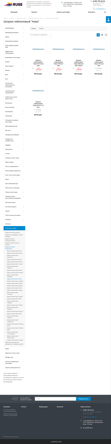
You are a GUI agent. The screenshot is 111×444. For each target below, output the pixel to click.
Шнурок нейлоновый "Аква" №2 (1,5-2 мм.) (38, 104)
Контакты (91, 12)
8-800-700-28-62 (99, 1)
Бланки (7, 61)
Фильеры (8, 224)
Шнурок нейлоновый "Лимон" (15, 283)
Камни (7, 37)
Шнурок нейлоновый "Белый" (15, 285)
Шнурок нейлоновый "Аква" (14, 279)
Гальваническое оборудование (10, 91)
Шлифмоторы (9, 357)
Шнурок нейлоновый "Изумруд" (12, 275)
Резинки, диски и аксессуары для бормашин (13, 197)
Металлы (8, 130)
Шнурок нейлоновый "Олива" (15, 305)
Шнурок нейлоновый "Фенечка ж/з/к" (15, 324)
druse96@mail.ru (88, 428)
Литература (8, 116)
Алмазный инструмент (11, 41)
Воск (6, 79)
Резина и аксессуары (11, 192)
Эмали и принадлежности (12, 367)
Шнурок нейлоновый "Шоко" (14, 259)
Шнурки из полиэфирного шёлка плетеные (14, 235)
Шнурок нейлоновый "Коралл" (15, 272)
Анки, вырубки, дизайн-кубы (12, 46)
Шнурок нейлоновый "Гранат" (15, 253)
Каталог (35, 12)
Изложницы (8, 103)
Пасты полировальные (11, 166)
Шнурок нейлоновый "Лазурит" (12, 316)
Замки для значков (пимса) (12, 232)
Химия (7, 348)
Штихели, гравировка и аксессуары (12, 362)
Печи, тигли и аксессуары (12, 175)
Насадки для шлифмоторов (9, 139)
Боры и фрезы (9, 66)
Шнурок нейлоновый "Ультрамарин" (12, 332)
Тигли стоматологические (12, 215)
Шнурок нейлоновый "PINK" (14, 298)
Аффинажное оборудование (9, 52)
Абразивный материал (11, 32)
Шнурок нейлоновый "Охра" (14, 288)
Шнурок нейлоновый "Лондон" (15, 340)
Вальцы (7, 70)
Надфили (8, 145)
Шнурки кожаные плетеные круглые (10, 239)
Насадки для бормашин (12, 134)
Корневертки (9, 111)
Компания (14, 12)
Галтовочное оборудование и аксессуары (10, 84)
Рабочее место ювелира (12, 188)
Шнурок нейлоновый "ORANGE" (12, 301)
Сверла (7, 211)
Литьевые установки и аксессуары (11, 121)
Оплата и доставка (63, 12)
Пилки (7, 179)
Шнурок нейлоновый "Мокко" (15, 261)
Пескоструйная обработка (12, 170)
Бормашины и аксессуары (12, 57)
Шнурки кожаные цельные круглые (12, 243)
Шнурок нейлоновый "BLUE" (14, 313)
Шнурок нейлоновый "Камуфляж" (12, 320)
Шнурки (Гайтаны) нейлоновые (10, 247)
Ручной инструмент (11, 206)
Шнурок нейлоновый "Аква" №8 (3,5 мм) (58, 63)
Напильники (8, 149)
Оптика (7, 153)
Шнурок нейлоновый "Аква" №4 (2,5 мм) (99, 63)
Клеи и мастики (9, 107)
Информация (43, 407)
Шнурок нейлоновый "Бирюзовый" (12, 336)
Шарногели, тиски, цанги (12, 353)
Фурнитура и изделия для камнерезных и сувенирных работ (14, 343)
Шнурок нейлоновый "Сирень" (15, 296)
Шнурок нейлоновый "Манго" (15, 270)
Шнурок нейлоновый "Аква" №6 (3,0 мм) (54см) (78, 63)
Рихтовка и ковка (10, 202)
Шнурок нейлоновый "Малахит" (12, 308)
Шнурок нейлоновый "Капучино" (12, 256)
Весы (6, 74)
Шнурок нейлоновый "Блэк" (14, 251)
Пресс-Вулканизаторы (11, 183)
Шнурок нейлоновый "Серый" (15, 290)
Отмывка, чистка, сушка (12, 158)
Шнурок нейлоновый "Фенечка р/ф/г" (15, 328)
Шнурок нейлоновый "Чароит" (15, 264)
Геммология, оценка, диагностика (11, 97)
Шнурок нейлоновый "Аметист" (12, 267)
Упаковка (8, 219)
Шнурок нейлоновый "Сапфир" (15, 281)
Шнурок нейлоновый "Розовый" (12, 293)
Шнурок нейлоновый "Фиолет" (15, 311)
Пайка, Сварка (9, 162)
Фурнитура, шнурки (10, 228)
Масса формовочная (11, 126)
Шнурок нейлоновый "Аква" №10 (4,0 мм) (38, 63)
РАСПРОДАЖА (9, 28)
